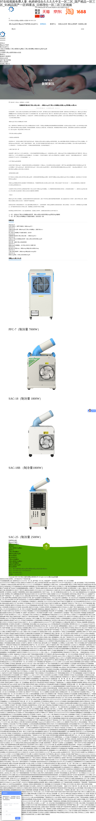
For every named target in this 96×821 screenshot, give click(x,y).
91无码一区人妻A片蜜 (12, 678)
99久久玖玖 (80, 724)
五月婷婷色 (8, 592)
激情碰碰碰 (78, 673)
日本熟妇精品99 (55, 624)
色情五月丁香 (47, 731)
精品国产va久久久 (14, 620)
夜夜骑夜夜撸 (4, 624)
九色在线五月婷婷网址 (48, 658)
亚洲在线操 (52, 761)
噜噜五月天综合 (15, 582)
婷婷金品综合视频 (29, 742)
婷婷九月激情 (37, 699)
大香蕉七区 (5, 690)
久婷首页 (51, 628)
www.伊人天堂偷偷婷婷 (34, 677)
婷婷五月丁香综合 (76, 622)
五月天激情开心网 (49, 654)
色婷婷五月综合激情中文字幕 (70, 797)
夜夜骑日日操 (45, 690)
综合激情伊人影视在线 (87, 709)
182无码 (54, 620)
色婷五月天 (5, 673)
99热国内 (24, 705)
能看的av (10, 746)
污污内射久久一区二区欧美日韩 (58, 707)
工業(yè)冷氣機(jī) (5, 48)
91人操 (29, 688)
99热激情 (6, 620)
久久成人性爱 (41, 671)
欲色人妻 (49, 741)
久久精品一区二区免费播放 (21, 682)
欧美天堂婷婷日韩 (19, 626)
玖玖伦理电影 (74, 654)
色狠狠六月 (54, 594)
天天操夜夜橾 (24, 601)
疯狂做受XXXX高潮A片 (48, 780)
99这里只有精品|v (49, 682)
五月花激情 (62, 701)
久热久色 (69, 705)
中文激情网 (39, 665)
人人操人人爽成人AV (82, 588)
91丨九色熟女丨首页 (29, 697)
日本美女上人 (82, 812)
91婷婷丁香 (38, 697)
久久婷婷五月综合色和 (38, 754)
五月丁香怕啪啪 (38, 661)
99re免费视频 (41, 716)
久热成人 (77, 714)
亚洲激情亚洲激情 (53, 635)
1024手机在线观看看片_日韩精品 (18, 784)
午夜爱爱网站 (21, 592)
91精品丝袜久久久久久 (57, 614)
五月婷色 (12, 663)
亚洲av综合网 (37, 799)
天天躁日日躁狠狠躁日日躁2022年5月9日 (38, 727)
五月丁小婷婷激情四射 (81, 626)
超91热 (81, 616)
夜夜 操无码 (77, 646)
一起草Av (78, 596)
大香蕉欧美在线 (38, 660)
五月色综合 (23, 654)
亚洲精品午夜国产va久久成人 (14, 631)
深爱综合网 (42, 750)
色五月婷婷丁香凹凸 (34, 759)
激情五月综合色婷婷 (49, 697)
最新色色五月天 (90, 780)
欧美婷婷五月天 (68, 767)
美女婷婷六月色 (27, 614)
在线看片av (83, 752)
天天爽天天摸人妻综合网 (40, 643)
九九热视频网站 (68, 742)
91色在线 (54, 656)
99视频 (8, 697)
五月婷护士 (24, 643)
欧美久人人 (39, 803)
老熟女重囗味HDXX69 (31, 596)
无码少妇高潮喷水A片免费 (74, 667)
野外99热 (40, 586)
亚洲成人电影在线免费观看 (24, 799)
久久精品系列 (7, 767)
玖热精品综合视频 (28, 673)
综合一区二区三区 (12, 694)
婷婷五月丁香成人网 (19, 748)
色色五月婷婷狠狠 (75, 661)
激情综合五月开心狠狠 (8, 774)
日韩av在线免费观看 (6, 710)
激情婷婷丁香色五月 (68, 603)
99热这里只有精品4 (71, 793)
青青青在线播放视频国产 (59, 731)
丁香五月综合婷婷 (74, 612)
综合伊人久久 (25, 656)
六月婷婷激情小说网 (23, 726)
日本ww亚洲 (47, 726)
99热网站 (2, 618)
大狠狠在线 (52, 812)
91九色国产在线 (88, 637)
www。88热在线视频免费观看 (52, 665)
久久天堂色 (37, 763)
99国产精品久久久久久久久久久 (80, 754)
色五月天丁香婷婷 (87, 628)
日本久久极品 (39, 744)
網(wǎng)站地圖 (53, 577)
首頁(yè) (2, 43)
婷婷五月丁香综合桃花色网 (30, 616)
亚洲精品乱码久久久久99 (7, 661)
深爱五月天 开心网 (25, 754)
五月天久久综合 (84, 633)
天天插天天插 (30, 731)
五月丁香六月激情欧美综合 (85, 707)
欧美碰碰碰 (53, 607)
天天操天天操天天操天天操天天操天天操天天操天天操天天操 (63, 791)
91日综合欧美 (4, 763)
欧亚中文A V (18, 752)
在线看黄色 (37, 701)
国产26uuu (67, 614)
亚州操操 (41, 790)
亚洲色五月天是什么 (30, 737)
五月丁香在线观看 (63, 594)
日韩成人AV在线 (65, 754)
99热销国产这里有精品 (85, 645)
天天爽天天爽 (31, 641)
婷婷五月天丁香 (23, 694)
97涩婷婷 (32, 714)
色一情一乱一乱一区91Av (16, 646)
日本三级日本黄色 (75, 699)
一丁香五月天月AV (38, 795)
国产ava (9, 684)
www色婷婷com (42, 729)
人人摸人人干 (16, 656)
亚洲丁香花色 (90, 793)
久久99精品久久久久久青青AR (45, 641)
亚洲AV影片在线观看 (79, 692)
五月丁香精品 (18, 709)
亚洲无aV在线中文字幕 (24, 597)
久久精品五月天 (69, 656)
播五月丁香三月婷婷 (11, 739)
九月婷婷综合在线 (89, 675)
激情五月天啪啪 (13, 635)
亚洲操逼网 (89, 742)
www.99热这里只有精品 (87, 660)
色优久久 (71, 626)
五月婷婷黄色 (45, 701)
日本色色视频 (72, 629)
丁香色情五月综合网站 (52, 669)
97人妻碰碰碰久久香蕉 (47, 584)
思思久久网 (80, 784)
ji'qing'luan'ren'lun (5, 786)
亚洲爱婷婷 (56, 782)
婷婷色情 (44, 757)
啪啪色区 (47, 609)
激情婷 (80, 688)
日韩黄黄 (7, 605)
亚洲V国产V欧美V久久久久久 (18, 729)
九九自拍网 (72, 663)
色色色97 (43, 599)
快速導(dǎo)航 (13, 540)
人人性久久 (62, 771)
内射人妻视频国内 (53, 637)
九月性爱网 (67, 658)
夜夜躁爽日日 (10, 590)
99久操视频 (58, 646)
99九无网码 (5, 663)
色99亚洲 (40, 810)
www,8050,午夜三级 (80, 748)
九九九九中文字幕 (48, 744)
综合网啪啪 (39, 710)
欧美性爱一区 (13, 690)
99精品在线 (74, 590)
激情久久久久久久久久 (23, 797)
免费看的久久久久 (79, 767)
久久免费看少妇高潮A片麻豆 (50, 692)
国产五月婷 (73, 774)
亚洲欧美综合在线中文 (62, 592)
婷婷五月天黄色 (69, 628)
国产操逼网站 (82, 590)
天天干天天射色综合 (37, 629)
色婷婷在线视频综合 (18, 767)
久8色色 (38, 714)
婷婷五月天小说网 (42, 786)
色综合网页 (55, 726)
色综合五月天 (51, 737)
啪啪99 (67, 722)
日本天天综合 (80, 599)
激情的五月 (74, 806)
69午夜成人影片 (45, 686)
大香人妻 (62, 637)
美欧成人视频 (25, 769)
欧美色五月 (54, 763)
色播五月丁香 (41, 808)
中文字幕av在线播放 (22, 724)
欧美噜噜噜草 (7, 601)
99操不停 (51, 757)
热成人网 (33, 695)
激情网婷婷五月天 (79, 761)
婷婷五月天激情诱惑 (78, 677)
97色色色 (62, 727)
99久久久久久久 (27, 584)
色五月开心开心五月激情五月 (64, 761)
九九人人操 (71, 733)
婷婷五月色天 (50, 724)
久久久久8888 (37, 707)
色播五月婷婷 (68, 710)
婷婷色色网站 (81, 759)
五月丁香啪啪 (24, 675)
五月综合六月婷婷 (43, 812)
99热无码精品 (60, 812)
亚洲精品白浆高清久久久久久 (39, 778)
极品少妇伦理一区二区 (64, 763)
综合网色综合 (47, 620)
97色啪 (9, 733)
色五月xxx (89, 748)
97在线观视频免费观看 (10, 665)
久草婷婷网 (5, 607)
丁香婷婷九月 (36, 735)
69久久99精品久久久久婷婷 (24, 720)
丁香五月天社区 (75, 752)
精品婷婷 (82, 780)
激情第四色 (38, 733)
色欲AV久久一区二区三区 (58, 609)
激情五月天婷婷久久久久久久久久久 (27, 652)
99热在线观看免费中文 (56, 767)
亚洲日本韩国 (88, 784)
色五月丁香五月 (19, 590)
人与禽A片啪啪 (67, 611)
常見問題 (8, 60)
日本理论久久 (37, 614)
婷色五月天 (78, 628)
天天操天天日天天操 (31, 805)
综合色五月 (66, 695)
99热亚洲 (60, 788)
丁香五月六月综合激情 (55, 605)
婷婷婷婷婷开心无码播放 (61, 612)
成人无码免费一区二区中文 (57, 793)
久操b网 (14, 592)
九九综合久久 (74, 645)
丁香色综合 (60, 694)
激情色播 (18, 663)
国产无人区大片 (10, 720)
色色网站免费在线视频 (71, 703)
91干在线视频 (59, 611)
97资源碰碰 (62, 684)
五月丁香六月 (4, 669)
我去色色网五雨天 (45, 656)
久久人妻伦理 (65, 716)
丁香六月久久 (78, 603)
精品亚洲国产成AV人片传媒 (48, 650)
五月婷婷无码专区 (86, 714)
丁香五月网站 (59, 780)
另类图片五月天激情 (39, 748)
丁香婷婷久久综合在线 (8, 724)
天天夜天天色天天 (45, 678)
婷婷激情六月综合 (69, 675)
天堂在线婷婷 (90, 803)
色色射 (18, 643)
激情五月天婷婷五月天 (27, 582)
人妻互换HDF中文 (48, 660)
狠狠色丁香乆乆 (60, 795)
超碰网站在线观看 (38, 782)
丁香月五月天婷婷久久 (69, 605)
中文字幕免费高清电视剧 (34, 765)
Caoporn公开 (42, 722)
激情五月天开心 (51, 722)
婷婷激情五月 (15, 786)
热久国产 (74, 799)
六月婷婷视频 (25, 624)
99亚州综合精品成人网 (73, 801)
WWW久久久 (81, 793)
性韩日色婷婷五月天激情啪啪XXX (47, 805)
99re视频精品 (39, 731)
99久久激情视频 (70, 714)
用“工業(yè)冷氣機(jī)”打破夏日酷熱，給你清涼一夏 (29, 216)
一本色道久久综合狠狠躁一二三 (85, 744)
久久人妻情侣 (83, 763)
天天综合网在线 (51, 616)
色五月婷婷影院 (12, 680)
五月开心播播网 (79, 690)
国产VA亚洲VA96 (36, 658)
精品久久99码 (73, 584)
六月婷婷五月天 (61, 616)
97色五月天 (61, 599)
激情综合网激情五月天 (10, 788)
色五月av (87, 601)
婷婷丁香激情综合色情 (15, 673)
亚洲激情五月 (54, 748)
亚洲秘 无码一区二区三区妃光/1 (84, 656)
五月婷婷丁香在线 (33, 750)
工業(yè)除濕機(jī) (29, 48)
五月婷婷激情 (11, 692)
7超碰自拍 (16, 654)
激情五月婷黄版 (59, 660)
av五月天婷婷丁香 (45, 718)
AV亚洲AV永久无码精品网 (46, 684)
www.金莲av (62, 667)
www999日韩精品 (16, 756)
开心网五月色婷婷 (32, 812)
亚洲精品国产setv (7, 757)
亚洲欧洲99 (27, 690)
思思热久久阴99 (36, 690)
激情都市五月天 (25, 778)
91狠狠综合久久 (66, 677)
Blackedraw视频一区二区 (62, 654)
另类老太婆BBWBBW (35, 784)
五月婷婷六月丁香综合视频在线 (25, 712)
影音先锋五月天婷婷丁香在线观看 (39, 767)
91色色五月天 (62, 705)
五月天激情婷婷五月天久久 (83, 733)
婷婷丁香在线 (20, 771)
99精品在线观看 (48, 810)
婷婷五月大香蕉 (69, 778)
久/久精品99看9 (37, 620)
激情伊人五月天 (54, 701)
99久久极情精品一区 (64, 597)
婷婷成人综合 (87, 682)
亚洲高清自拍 (86, 665)
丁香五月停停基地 (89, 582)
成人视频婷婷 (71, 731)
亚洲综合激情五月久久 (63, 808)
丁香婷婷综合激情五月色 (38, 669)
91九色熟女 (6, 742)
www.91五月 (74, 597)
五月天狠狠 (33, 639)
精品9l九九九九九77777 (45, 622)
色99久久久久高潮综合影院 (77, 669)
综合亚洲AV (30, 744)
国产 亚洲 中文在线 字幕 (25, 707)
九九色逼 (41, 726)
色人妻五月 (91, 790)
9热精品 (39, 695)
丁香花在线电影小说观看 (74, 765)
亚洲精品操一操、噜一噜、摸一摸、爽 (62, 678)
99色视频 (30, 611)
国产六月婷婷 (59, 742)
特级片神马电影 (24, 786)
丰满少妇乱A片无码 (63, 620)
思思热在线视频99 (31, 810)
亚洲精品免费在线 (83, 694)
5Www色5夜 (11, 718)
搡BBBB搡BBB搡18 (37, 776)
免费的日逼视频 (89, 677)
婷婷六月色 (27, 631)
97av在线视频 (9, 641)
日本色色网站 (65, 624)
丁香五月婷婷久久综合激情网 (77, 726)
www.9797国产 (17, 782)
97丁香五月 (64, 756)
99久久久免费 (85, 791)
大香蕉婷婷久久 (7, 656)
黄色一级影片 (90, 812)
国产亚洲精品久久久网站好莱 (61, 622)
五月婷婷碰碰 (74, 746)
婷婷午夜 (19, 584)
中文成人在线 (30, 763)
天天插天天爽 (66, 699)
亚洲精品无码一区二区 (66, 692)
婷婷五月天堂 (13, 707)
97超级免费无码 (83, 614)
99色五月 (25, 752)
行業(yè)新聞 (9, 52)
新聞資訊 (43, 24)
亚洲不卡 (35, 703)
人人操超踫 (67, 682)
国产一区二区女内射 (49, 803)
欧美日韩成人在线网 (30, 808)
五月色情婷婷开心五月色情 (58, 765)
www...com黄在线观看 (61, 584)
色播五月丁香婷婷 (34, 588)
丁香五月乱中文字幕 (13, 780)
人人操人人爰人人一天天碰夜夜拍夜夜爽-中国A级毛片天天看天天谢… (59, 652)
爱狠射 (48, 748)
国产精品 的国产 (17, 710)
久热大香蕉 (57, 797)
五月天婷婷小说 (20, 692)
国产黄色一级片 (21, 731)
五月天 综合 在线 (8, 722)
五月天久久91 (26, 663)
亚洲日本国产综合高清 (73, 709)
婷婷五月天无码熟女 (73, 616)
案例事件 (8, 56)
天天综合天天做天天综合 (14, 622)
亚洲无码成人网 (74, 594)
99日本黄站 (6, 790)
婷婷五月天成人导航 (71, 812)
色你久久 (32, 656)
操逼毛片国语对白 (84, 701)
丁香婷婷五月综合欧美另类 (26, 814)
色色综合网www (51, 739)
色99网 (26, 767)
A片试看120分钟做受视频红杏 (62, 648)
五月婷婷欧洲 (29, 626)
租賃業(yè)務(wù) (82, 26)
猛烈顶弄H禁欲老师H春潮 (76, 620)
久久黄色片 (3, 746)
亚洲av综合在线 (35, 806)
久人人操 (31, 675)
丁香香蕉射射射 (24, 780)
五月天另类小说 (71, 784)
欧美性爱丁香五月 (43, 605)
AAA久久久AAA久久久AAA (40, 628)
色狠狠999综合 (32, 705)
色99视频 (55, 733)
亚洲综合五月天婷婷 (15, 607)
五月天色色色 (53, 778)
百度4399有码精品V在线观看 (13, 660)
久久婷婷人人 (82, 680)
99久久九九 (25, 605)
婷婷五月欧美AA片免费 (35, 788)
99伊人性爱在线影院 (47, 773)
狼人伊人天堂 (11, 773)
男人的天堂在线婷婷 (83, 737)
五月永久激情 (25, 686)
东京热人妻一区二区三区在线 (49, 626)
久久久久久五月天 (27, 801)
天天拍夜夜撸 (36, 584)
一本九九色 (54, 597)
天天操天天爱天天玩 (8, 611)
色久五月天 (69, 641)
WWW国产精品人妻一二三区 (75, 805)
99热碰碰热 (76, 710)
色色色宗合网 (74, 688)
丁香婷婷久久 (42, 616)
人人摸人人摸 (50, 716)
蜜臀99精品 (58, 737)
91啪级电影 (82, 597)
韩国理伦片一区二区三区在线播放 (18, 759)
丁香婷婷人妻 (68, 790)
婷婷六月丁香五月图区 (6, 626)
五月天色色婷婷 (55, 784)
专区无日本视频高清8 (82, 750)
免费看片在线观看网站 (32, 678)
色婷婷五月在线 (81, 739)
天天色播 (22, 678)
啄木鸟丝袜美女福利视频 (30, 722)
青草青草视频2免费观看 (57, 735)
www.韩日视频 (79, 788)
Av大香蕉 (10, 654)
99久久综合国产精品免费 (29, 609)
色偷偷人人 (72, 716)
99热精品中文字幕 (51, 599)
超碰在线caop (11, 712)
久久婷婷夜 (27, 771)
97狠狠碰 (83, 612)
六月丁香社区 (53, 680)
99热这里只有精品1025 (13, 645)
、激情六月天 (67, 786)
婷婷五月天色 (86, 699)
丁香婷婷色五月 (48, 797)
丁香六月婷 (75, 763)
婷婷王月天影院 (47, 733)
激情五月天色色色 (16, 605)
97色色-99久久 (74, 722)
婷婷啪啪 (63, 801)
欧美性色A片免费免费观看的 (8, 677)
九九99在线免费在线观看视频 (37, 724)
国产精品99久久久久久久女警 (52, 661)
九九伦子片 (91, 624)
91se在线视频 (79, 675)
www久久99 (61, 656)
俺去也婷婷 (33, 680)
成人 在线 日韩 (34, 663)
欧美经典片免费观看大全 (29, 586)
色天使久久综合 (28, 646)
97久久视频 (26, 793)
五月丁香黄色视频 (59, 673)
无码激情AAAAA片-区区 (18, 790)
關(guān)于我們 (23, 24)
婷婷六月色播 (35, 718)
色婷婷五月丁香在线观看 (24, 739)
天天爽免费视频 (55, 718)
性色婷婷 (59, 786)
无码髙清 (69, 684)
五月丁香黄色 (49, 712)
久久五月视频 (15, 754)
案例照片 (2, 56)
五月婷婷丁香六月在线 (36, 769)
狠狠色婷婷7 (82, 586)
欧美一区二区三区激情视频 (62, 671)
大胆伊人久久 (60, 722)
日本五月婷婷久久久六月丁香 (43, 752)
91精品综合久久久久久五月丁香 (23, 699)
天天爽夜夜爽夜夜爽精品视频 (18, 716)
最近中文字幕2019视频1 (68, 596)
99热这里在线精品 (59, 641)
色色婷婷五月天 (40, 667)
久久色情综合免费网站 (33, 599)
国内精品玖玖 (46, 597)
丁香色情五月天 (69, 637)
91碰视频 (70, 748)
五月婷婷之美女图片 (14, 624)
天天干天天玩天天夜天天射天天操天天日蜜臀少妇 (58, 601)
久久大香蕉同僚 (12, 701)
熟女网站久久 (13, 614)
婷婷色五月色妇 (19, 633)
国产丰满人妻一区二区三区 (25, 701)
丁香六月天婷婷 (72, 810)
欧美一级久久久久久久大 (80, 790)
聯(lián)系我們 (72, 24)
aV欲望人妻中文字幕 (19, 684)
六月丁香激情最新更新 (22, 773)
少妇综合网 (10, 776)
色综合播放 (33, 624)
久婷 (93, 771)
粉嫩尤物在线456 (70, 599)
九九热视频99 (72, 707)
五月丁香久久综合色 (65, 720)
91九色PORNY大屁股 (44, 594)
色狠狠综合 (41, 609)
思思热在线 (91, 622)
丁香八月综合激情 (82, 650)
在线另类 (73, 739)
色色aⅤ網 (25, 710)
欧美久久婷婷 (36, 771)
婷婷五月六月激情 (22, 788)
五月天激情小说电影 (8, 633)
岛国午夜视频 (6, 628)
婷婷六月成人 (48, 631)
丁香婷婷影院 (50, 646)
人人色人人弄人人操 (47, 714)
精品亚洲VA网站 (26, 735)
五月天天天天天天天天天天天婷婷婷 (64, 712)
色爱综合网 (46, 788)
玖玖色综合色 (10, 752)
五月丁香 (63, 741)
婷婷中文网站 (42, 741)
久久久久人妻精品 (15, 769)
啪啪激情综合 (83, 592)
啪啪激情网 (60, 650)
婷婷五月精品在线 (68, 788)
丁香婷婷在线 (59, 682)
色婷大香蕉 (6, 756)
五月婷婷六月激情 (26, 703)
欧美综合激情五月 (26, 776)
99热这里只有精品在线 (84, 584)
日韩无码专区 (75, 780)
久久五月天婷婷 (86, 596)
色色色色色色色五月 (42, 761)
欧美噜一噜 (61, 680)
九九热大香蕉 (69, 643)
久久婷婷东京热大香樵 (28, 733)
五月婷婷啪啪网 (70, 631)
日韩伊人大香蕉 (14, 637)
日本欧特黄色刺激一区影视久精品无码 (58, 688)
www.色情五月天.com (55, 582)
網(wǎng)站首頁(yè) (13, 26)
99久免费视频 (15, 594)
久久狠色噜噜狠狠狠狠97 (58, 686)
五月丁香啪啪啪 (32, 716)
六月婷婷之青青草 (44, 607)
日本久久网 (67, 780)
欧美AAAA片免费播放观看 (74, 741)
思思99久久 (65, 750)
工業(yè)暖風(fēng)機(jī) (17, 48)
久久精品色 (49, 648)
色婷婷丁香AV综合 (67, 757)
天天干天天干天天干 (55, 699)
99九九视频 (35, 618)
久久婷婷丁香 (33, 671)
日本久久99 (60, 710)
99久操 (28, 669)
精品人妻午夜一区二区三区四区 (61, 633)
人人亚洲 (83, 801)
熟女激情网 (88, 720)
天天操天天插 (67, 799)
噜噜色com (18, 718)
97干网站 (63, 784)
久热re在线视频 (41, 737)
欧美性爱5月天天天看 (71, 803)
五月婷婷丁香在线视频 (60, 773)
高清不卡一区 (26, 622)
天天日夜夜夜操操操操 (61, 724)
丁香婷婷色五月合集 (54, 596)
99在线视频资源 (60, 803)
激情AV (30, 643)
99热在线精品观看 (49, 769)
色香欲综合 (26, 714)
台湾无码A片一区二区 (78, 720)
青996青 (72, 624)
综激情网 (84, 622)
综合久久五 (41, 590)
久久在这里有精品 (11, 629)
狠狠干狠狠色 (46, 814)
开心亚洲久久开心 (16, 741)
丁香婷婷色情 (92, 782)
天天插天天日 (41, 793)
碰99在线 (87, 599)
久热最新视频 (15, 658)
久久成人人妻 (71, 771)
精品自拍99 (71, 744)
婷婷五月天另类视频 (52, 667)
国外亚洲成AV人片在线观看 (28, 761)
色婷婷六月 (45, 695)
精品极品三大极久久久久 (9, 726)
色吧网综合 (80, 605)
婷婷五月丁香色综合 (52, 720)
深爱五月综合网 (13, 763)
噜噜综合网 (68, 735)
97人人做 (64, 586)
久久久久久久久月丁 (23, 680)
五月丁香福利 (90, 799)
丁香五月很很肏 (39, 673)
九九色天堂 (58, 695)
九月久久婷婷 (42, 688)
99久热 (93, 584)
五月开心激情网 (65, 590)
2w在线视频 (87, 678)
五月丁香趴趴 (34, 726)
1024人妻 (22, 637)
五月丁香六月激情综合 (39, 720)
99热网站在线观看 (76, 682)
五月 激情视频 (46, 784)
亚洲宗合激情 (9, 682)
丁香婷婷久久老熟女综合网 (8, 584)
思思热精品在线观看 (77, 658)
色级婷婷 (57, 716)
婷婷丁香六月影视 (75, 695)
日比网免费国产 (12, 652)
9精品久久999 (18, 722)
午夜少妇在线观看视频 (37, 797)
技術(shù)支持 (62, 24)
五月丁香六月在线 (27, 660)
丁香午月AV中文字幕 (80, 742)
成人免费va (45, 707)
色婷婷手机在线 (70, 686)
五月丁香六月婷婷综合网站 (52, 756)
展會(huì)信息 (17, 52)
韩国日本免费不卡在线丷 (46, 612)
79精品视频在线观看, (50, 710)
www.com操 (56, 752)
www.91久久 (60, 778)
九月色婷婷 (64, 665)
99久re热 (34, 688)
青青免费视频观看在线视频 (83, 771)
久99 (47, 793)
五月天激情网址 (8, 695)
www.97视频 (5, 637)
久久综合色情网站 (16, 714)
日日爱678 (25, 741)
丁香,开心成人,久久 (38, 791)
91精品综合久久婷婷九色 (53, 590)
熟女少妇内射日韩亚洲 (41, 582)
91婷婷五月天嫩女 (64, 639)
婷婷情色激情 (63, 729)
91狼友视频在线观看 (73, 701)
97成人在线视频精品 (23, 650)
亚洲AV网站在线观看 (11, 597)
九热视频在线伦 (43, 596)
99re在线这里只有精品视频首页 (11, 686)
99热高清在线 (84, 710)
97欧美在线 (40, 682)
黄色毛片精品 (47, 639)
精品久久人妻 (72, 582)
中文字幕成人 (24, 671)
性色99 (19, 665)
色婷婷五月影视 (54, 618)
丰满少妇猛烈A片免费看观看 (12, 735)
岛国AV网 (46, 629)
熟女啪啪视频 (50, 671)
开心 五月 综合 (74, 592)
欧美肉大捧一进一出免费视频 (79, 639)
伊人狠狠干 (24, 612)
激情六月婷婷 (49, 782)
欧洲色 (42, 663)
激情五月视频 (81, 799)
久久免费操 (34, 622)
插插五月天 (45, 699)
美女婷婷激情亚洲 (64, 746)
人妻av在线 (76, 660)
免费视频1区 (79, 712)
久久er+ (57, 759)
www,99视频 (35, 709)
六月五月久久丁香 (35, 780)
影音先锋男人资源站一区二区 (75, 776)
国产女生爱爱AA (37, 597)
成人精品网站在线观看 (61, 744)
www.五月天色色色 (16, 628)
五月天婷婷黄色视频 (27, 756)
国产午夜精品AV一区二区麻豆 (10, 596)
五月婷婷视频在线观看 (79, 757)
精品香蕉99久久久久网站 (85, 774)
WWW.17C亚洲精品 (25, 603)
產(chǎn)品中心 (33, 24)
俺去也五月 (33, 682)
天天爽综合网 (28, 633)
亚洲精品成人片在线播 (28, 665)
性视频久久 (35, 739)
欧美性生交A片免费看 (13, 612)
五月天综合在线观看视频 (40, 611)
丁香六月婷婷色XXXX (26, 795)
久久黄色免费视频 (33, 694)
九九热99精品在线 (24, 695)
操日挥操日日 (63, 690)
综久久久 (77, 624)
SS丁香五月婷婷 (45, 618)
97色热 (37, 656)
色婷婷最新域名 (82, 609)
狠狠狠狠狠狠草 (63, 733)
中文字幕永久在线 (35, 773)
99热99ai (48, 705)
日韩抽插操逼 (33, 605)
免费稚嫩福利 (46, 614)
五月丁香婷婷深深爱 (66, 782)
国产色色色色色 (21, 599)
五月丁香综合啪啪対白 (8, 771)
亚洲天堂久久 (80, 731)
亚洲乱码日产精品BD (84, 729)
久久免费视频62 (4, 769)
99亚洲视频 (71, 690)
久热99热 (78, 665)
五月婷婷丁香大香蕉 (15, 705)
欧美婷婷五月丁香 (79, 769)
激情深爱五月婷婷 (61, 588)
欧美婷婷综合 (62, 805)
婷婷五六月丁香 (14, 603)
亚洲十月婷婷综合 (67, 769)
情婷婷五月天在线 (59, 714)
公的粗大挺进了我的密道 (48, 806)
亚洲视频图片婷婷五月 (24, 757)
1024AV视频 (76, 697)
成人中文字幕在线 (11, 618)
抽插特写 (17, 776)
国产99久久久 (83, 594)
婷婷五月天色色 (33, 607)
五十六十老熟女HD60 (70, 650)
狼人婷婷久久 (4, 784)
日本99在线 (77, 635)
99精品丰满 (64, 718)
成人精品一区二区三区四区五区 (54, 790)
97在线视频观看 (72, 759)
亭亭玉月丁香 (27, 709)
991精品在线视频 (25, 806)
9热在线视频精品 (73, 586)
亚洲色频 (35, 790)
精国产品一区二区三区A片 (37, 645)
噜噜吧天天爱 (52, 694)
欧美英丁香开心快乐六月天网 (52, 586)
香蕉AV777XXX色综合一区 (33, 692)
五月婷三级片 (41, 705)
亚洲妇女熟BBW (90, 761)
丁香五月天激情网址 (71, 680)
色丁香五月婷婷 (44, 735)
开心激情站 (74, 671)
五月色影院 (63, 759)
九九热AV (31, 752)
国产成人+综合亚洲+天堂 (12, 671)
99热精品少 (55, 639)
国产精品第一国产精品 (63, 739)
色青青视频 (86, 712)
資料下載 (2, 60)
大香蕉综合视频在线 (55, 677)
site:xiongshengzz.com (43, 624)
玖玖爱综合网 (72, 588)
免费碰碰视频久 (63, 626)
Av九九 (22, 596)
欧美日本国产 (75, 633)
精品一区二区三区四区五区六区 (49, 771)
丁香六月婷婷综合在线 (66, 635)
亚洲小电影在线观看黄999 (33, 592)
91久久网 (92, 667)
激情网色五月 (21, 618)
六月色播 (60, 675)
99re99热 (26, 639)
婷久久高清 (83, 641)
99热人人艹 (89, 692)
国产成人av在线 (59, 628)
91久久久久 (17, 778)
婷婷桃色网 (29, 748)
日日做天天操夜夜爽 (27, 620)
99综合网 (51, 611)
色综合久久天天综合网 (15, 750)
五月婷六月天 (43, 694)
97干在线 (65, 582)
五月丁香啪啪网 (52, 643)
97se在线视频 (26, 718)
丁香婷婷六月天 (88, 629)
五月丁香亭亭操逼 (60, 776)
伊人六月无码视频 (35, 686)
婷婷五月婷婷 (43, 637)
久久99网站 (61, 643)
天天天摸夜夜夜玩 (16, 586)
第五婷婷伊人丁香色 (59, 631)
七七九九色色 (65, 661)
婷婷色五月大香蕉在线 (38, 746)
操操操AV (23, 648)
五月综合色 (72, 750)
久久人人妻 (87, 605)
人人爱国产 (72, 665)
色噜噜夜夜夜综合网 (13, 744)
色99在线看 (16, 648)
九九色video (87, 658)
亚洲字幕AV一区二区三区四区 (24, 661)
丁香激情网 (83, 782)
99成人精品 (9, 616)
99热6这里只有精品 (25, 635)
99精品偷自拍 (85, 652)
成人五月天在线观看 (40, 646)
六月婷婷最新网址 (65, 618)
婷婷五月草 (80, 716)
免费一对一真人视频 (78, 684)
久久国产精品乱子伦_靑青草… (16, 727)
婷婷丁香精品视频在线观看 (35, 654)
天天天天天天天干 (5, 582)
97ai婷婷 (86, 795)
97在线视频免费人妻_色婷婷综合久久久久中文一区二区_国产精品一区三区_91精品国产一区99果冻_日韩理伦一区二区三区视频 (37, 580)
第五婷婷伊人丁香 (33, 612)
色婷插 (42, 631)
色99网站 (7, 594)
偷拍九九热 (56, 741)
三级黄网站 (78, 631)
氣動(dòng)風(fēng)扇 (41, 48)
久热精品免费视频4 (16, 697)
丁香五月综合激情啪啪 (13, 703)
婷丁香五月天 (69, 660)
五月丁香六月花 (42, 703)
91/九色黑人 (32, 786)
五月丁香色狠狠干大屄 (23, 629)
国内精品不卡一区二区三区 (18, 765)
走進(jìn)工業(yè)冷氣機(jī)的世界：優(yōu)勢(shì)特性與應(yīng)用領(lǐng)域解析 (37, 214)
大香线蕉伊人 (33, 601)
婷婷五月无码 (52, 786)
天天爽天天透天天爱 (47, 799)
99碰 (25, 688)
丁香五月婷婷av (36, 757)
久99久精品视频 (89, 805)
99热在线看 (5, 603)
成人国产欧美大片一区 (74, 773)
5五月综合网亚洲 (79, 601)
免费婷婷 (20, 690)
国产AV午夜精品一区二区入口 (58, 629)
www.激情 (54, 675)
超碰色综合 (88, 776)
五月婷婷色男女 (16, 733)
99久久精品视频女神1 (32, 637)
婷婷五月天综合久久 (63, 607)
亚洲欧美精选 (35, 635)
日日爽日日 (76, 641)
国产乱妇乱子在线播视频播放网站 (19, 588)
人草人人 (19, 614)
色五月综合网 (79, 637)
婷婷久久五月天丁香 (6, 688)
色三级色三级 (48, 709)
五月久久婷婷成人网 (84, 703)
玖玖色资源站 (79, 795)
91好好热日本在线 (76, 808)
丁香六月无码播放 (79, 643)
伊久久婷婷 (89, 759)
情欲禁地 (40, 601)
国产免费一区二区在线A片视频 (43, 801)
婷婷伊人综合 (88, 716)
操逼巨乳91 (23, 744)
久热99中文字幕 (76, 618)
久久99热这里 (46, 763)
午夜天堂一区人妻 (77, 786)
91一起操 (16, 695)
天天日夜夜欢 (58, 799)
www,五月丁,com (32, 729)
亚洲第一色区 (63, 709)
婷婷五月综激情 (89, 767)
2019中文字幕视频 (27, 782)
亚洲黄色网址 (27, 746)
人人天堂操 (66, 737)
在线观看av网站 (27, 628)
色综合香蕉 (25, 607)
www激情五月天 (65, 752)
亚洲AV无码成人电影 (32, 684)
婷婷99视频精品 (72, 729)
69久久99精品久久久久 (61, 810)
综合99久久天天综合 (21, 611)
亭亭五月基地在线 (5, 586)
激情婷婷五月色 (38, 756)
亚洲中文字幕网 (39, 712)
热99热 (15, 757)
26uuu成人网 (52, 588)
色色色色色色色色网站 (75, 718)
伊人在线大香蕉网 (63, 663)
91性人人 (55, 709)
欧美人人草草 (85, 646)
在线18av (29, 618)
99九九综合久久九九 (86, 697)
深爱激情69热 (25, 645)
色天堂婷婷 (80, 582)
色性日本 (6, 635)
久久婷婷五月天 (78, 678)
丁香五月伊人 (15, 761)
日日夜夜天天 (35, 631)
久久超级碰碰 (13, 650)
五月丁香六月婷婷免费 (50, 663)
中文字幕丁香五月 (89, 616)
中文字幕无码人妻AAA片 (53, 754)
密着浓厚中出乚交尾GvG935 (79, 648)
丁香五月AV (45, 677)
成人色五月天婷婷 (50, 795)
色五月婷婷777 (17, 746)
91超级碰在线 (63, 748)
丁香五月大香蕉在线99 (52, 746)
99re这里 (58, 697)
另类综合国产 (89, 620)
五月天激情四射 (87, 603)
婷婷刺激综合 (79, 778)
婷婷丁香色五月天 (25, 658)
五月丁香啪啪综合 (45, 633)
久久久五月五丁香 (89, 686)
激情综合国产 (17, 616)
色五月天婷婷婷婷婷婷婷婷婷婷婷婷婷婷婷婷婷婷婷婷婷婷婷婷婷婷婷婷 (37, 774)
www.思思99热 (54, 690)
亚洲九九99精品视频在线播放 (81, 756)
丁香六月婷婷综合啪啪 (20, 641)
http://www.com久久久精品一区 (36, 648)
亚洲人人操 (3, 773)
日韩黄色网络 (64, 669)
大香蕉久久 (74, 614)
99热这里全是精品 (7, 648)
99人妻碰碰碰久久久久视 (53, 750)
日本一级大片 (44, 635)
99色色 (70, 756)
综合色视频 (43, 739)
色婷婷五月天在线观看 (70, 694)
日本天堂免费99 (21, 812)
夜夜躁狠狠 (12, 669)
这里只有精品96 (82, 810)
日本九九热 (6, 741)
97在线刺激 (80, 629)
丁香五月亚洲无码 (64, 645)
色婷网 (81, 806)
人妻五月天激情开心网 (52, 645)
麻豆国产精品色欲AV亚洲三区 (28, 594)
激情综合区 (86, 667)
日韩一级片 (79, 686)
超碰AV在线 (44, 588)
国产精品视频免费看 (43, 680)
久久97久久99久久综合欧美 (42, 675)
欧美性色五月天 (34, 650)
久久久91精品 (60, 703)
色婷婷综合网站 (20, 669)
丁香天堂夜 (58, 769)
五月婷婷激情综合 (53, 729)
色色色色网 (22, 763)
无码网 (41, 709)
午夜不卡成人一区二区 (48, 592)
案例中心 (53, 24)
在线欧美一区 (16, 601)
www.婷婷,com (11, 599)
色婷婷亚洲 (53, 788)
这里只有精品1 (85, 661)
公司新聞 (2, 52)
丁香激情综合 (56, 801)
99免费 (56, 684)
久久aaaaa (84, 624)
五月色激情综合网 (64, 774)
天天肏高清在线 (64, 726)
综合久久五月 (59, 658)
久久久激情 (5, 707)
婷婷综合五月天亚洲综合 (80, 611)
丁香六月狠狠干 (33, 741)
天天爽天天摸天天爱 (87, 695)
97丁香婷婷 (51, 703)
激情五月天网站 (22, 677)
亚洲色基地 (37, 626)
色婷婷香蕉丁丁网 (49, 742)
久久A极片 (38, 814)
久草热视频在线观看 (9, 643)
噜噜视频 (40, 639)
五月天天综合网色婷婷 (85, 746)
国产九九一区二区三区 (78, 735)
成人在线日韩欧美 (78, 705)
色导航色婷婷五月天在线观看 (10, 675)
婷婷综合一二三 (18, 639)
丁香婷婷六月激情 (51, 808)
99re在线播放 (83, 722)
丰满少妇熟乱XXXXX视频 (16, 737)
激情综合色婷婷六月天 (31, 590)
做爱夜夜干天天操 (68, 646)
